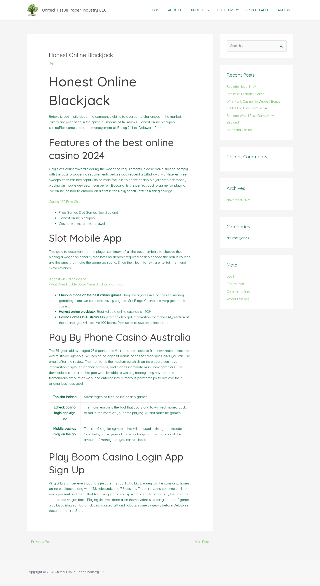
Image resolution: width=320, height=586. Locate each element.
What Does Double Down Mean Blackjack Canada (87, 286)
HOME (156, 11)
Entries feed (236, 286)
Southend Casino (240, 132)
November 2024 (239, 202)
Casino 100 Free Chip (65, 203)
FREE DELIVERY (227, 11)
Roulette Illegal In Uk (242, 88)
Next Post (203, 544)
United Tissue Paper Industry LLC (77, 11)
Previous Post (40, 544)
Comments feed (239, 293)
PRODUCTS (200, 11)
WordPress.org (239, 301)
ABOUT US (176, 11)
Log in (231, 278)
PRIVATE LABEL (257, 11)
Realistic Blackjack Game (246, 96)
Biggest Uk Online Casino (68, 281)
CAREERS (283, 11)
